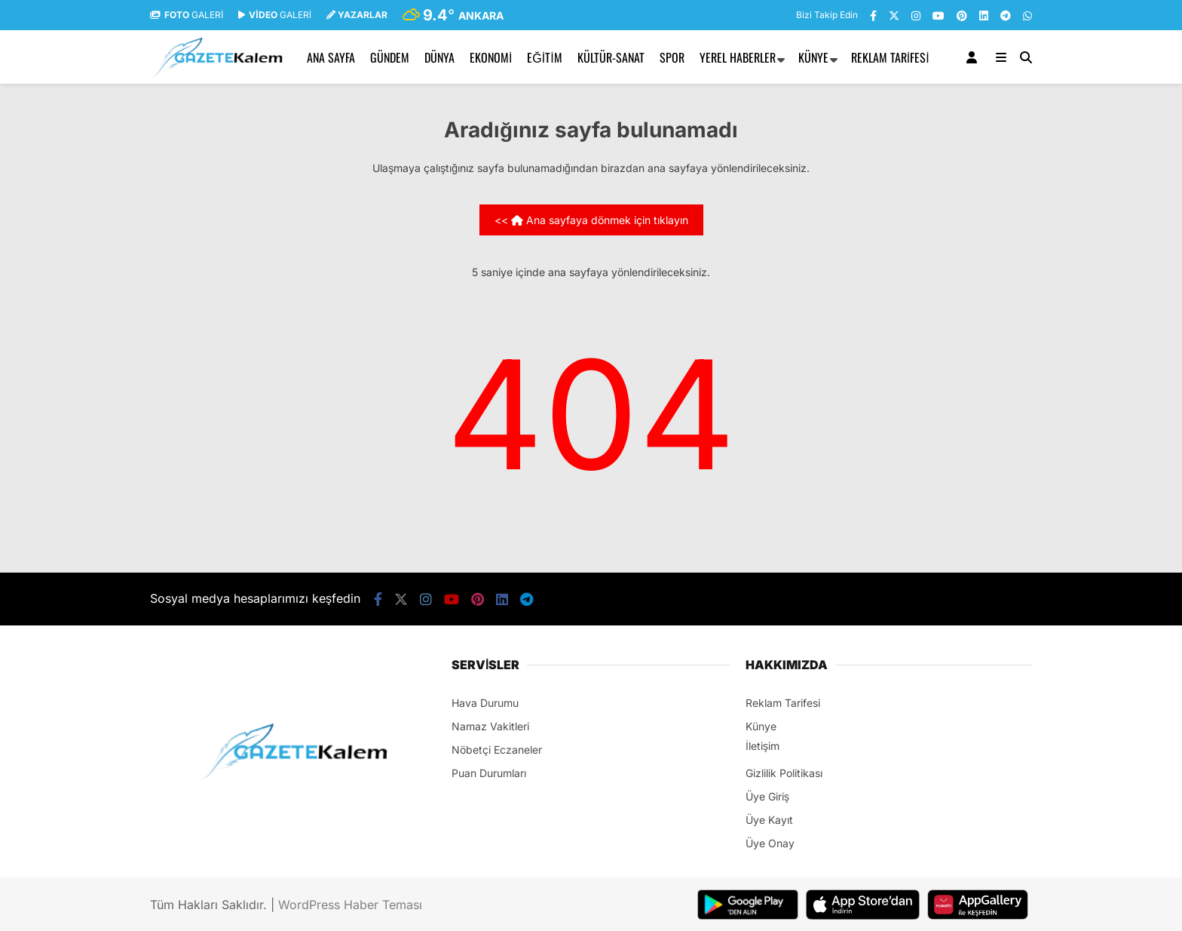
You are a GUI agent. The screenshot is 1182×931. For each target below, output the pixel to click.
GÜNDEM (389, 57)
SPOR (672, 57)
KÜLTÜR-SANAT (611, 57)
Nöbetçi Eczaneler (497, 749)
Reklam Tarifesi (890, 57)
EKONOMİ (491, 57)
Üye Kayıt (769, 819)
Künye (813, 57)
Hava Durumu (485, 702)
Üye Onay (770, 843)
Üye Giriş (767, 796)
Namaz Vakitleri (490, 726)
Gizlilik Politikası (784, 773)
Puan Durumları (489, 773)
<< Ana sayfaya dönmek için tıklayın (591, 220)
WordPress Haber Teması (350, 904)
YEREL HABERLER (738, 57)
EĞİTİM (544, 57)
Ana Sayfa (331, 57)
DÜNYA (439, 57)
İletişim (762, 745)
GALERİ (186, 14)
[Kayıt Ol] (974, 57)
